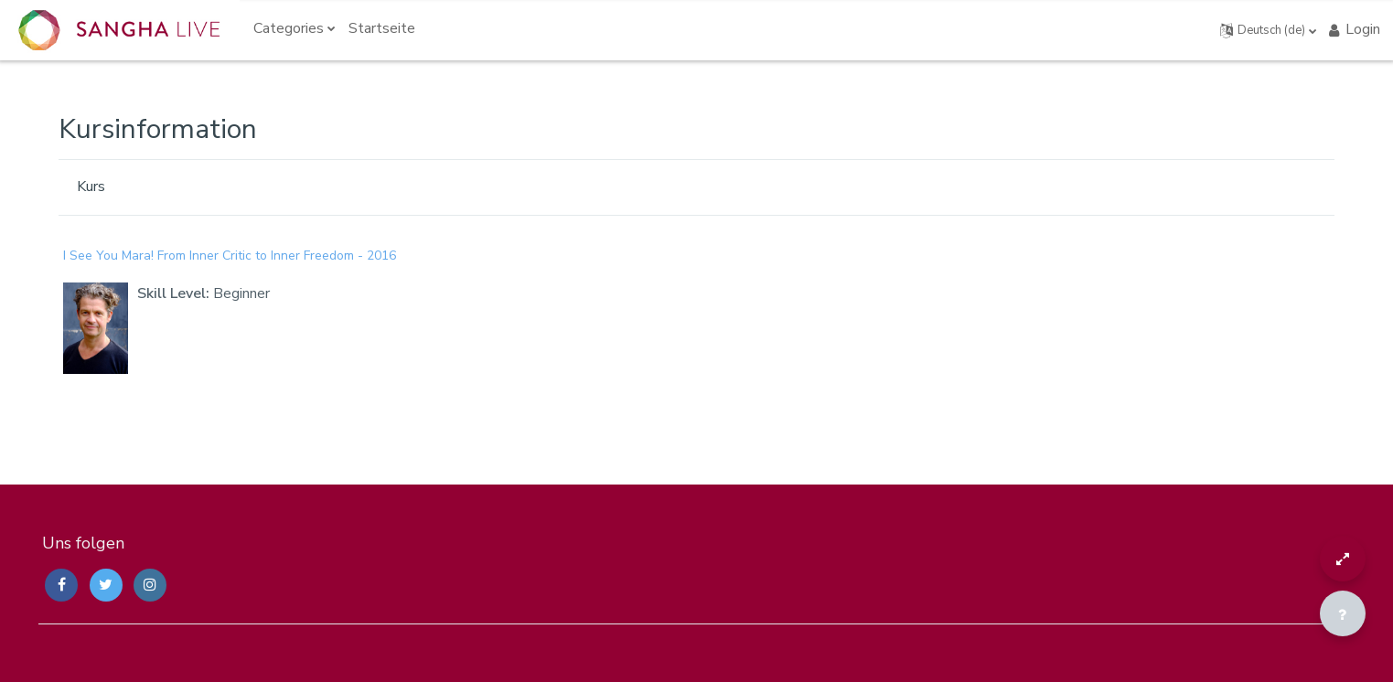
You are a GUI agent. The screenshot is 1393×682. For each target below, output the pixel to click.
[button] (1268, 30)
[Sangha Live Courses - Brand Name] (119, 30)
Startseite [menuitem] (381, 28)
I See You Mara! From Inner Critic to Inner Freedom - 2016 (229, 255)
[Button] (1343, 558)
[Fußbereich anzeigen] (1343, 613)
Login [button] (1353, 29)
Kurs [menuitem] (91, 186)
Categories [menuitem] (288, 28)
